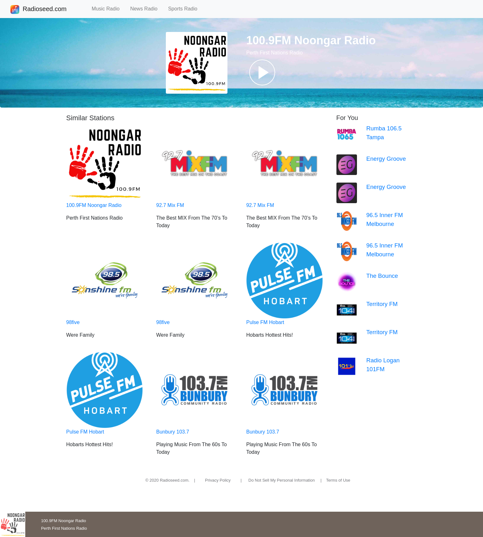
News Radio (146, 8)
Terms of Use (338, 480)
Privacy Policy (218, 480)
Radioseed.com (44, 9)
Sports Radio (185, 8)
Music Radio (108, 8)
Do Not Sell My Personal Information (281, 480)
